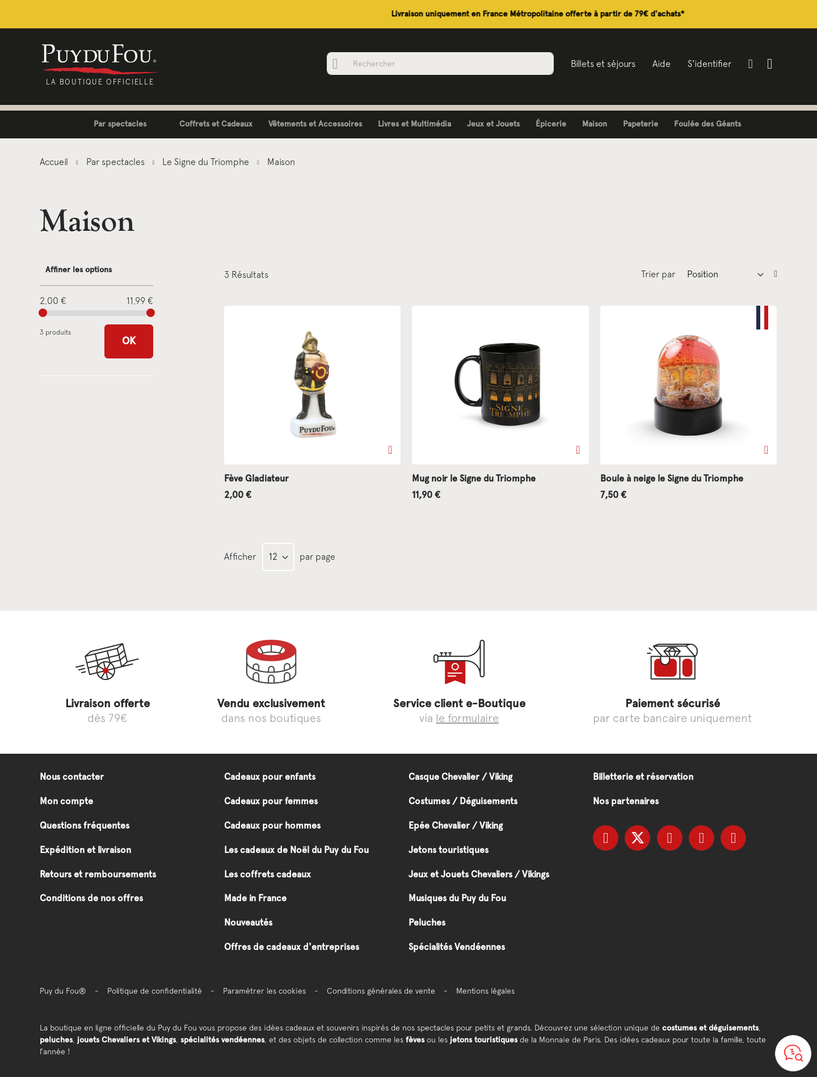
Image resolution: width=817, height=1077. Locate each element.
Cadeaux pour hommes (272, 825)
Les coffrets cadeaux (267, 874)
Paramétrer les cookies (264, 990)
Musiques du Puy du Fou (457, 898)
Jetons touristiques (448, 849)
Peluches (426, 922)
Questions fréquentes (84, 825)
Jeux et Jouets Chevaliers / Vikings (478, 874)
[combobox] (439, 63)
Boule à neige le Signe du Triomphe (671, 478)
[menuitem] (111, 124)
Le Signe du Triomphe (206, 162)
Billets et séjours (602, 63)
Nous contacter (72, 776)
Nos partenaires (626, 801)
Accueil (55, 162)
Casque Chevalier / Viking (460, 776)
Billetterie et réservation (643, 776)
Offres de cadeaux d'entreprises (291, 946)
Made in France (255, 898)
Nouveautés (248, 922)
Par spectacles (116, 162)
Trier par (658, 274)
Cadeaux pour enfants (269, 776)
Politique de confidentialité (154, 990)
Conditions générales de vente (381, 990)
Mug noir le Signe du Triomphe (474, 478)
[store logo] (101, 58)
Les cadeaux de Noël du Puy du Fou (296, 849)
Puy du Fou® (63, 990)
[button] (390, 450)
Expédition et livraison (85, 849)
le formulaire (467, 717)
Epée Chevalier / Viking (455, 825)
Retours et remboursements (98, 874)
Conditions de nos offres (91, 898)
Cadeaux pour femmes (271, 801)
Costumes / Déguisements (462, 801)
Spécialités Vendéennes (456, 946)
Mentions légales (485, 990)
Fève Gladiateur (256, 478)
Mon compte (66, 801)
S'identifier (709, 63)
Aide (661, 63)
